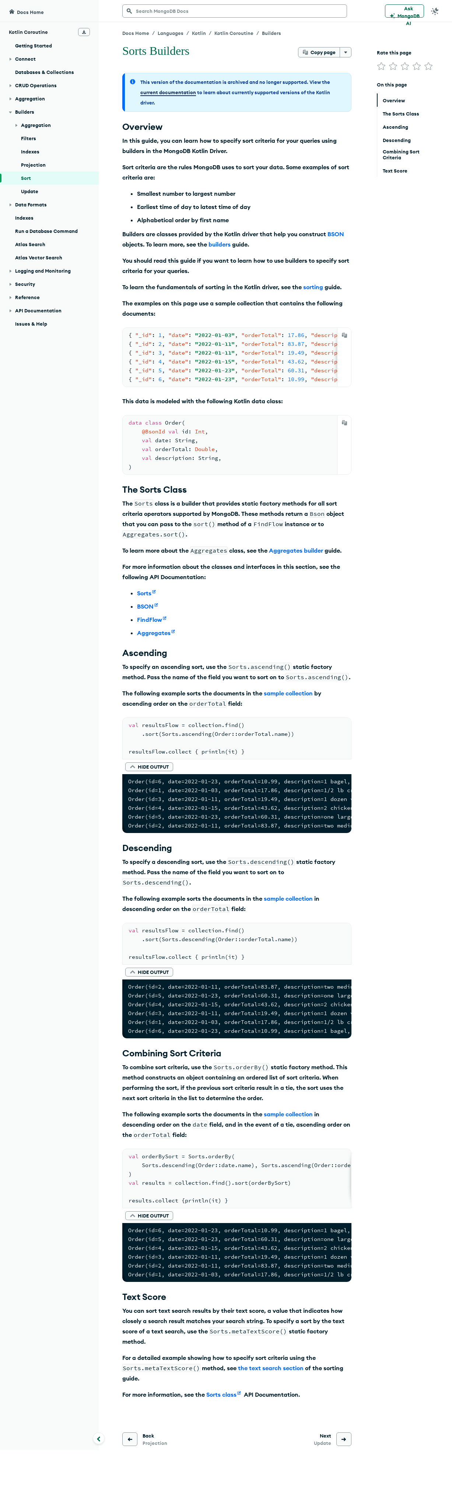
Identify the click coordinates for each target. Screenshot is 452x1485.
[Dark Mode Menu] (435, 11)
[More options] (345, 52)
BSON (335, 234)
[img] (381, 66)
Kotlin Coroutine (233, 33)
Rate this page (394, 53)
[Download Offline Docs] (84, 32)
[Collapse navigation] (99, 1438)
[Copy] (344, 335)
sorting (313, 287)
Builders (271, 33)
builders (220, 244)
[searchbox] (234, 11)
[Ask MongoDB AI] (404, 11)
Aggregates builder (296, 550)
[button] (149, 766)
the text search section (271, 1368)
